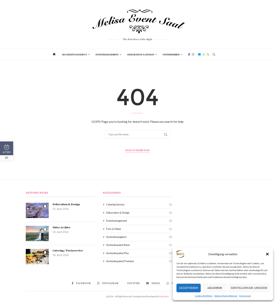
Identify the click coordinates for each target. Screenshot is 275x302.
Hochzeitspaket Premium (139, 261)
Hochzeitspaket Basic (139, 245)
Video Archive (61, 227)
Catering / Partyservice (68, 250)
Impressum (245, 295)
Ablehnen (214, 288)
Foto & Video (139, 229)
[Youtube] (132, 283)
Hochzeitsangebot (74, 54)
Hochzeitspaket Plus (139, 253)
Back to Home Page (137, 150)
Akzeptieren (188, 288)
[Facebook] (189, 54)
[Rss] (208, 54)
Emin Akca (164, 296)
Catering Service (139, 204)
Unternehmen (171, 54)
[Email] (199, 54)
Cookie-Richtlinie (203, 295)
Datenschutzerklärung (225, 295)
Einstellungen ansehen (249, 288)
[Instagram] (193, 54)
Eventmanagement (107, 54)
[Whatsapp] (204, 54)
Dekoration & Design (140, 54)
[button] (267, 254)
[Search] (214, 54)
